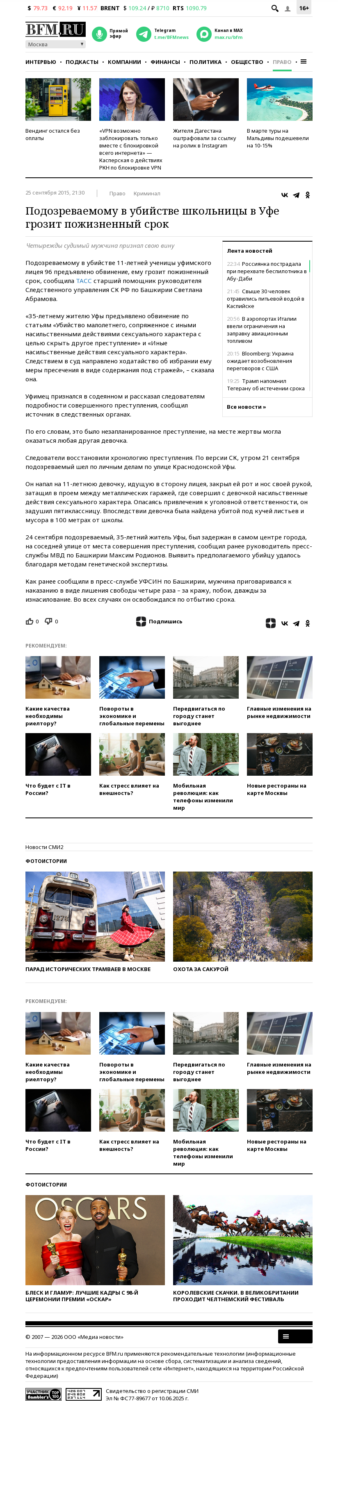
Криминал (147, 193)
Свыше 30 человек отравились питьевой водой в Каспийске (265, 299)
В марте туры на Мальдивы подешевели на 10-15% (278, 138)
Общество (247, 62)
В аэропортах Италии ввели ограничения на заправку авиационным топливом (262, 329)
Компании (124, 62)
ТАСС (84, 280)
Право (282, 62)
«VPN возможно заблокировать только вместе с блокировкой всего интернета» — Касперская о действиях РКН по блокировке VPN (130, 149)
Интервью (40, 62)
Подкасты (82, 62)
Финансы (165, 62)
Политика (206, 62)
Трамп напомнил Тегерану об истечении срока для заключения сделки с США (267, 388)
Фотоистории (46, 861)
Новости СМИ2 (44, 847)
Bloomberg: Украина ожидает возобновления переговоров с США (260, 361)
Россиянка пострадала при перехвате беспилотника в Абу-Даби (267, 271)
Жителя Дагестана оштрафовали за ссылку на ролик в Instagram (204, 138)
